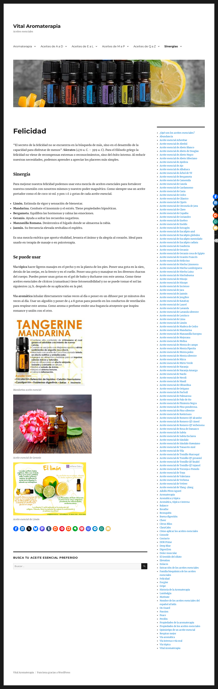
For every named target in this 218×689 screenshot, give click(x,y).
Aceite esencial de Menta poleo (176, 352)
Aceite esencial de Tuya (172, 472)
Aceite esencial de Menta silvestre (178, 355)
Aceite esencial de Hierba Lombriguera (181, 268)
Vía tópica (165, 644)
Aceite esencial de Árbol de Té (176, 173)
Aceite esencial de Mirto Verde (176, 363)
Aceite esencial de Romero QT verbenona (182, 425)
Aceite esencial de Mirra (173, 359)
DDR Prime (166, 542)
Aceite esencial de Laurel (173, 304)
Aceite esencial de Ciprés (173, 202)
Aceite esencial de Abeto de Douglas (179, 151)
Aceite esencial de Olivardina (175, 385)
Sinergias (171, 46)
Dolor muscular (168, 553)
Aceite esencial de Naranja (174, 366)
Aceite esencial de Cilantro (174, 198)
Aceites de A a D (52, 46)
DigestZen (165, 549)
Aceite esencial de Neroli (173, 377)
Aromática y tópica (170, 498)
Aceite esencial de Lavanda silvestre (179, 311)
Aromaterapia (22, 46)
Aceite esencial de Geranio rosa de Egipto (182, 253)
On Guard (165, 608)
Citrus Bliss (166, 523)
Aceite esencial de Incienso (174, 286)
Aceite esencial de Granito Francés (179, 257)
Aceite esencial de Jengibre (174, 297)
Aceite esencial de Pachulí (174, 392)
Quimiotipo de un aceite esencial (177, 629)
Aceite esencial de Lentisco (174, 315)
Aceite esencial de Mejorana (175, 337)
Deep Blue (165, 545)
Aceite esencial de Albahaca (175, 169)
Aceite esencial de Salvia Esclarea (178, 436)
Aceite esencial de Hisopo (174, 282)
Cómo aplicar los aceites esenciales (179, 531)
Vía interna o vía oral (171, 640)
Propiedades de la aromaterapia (177, 622)
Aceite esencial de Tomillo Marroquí (179, 454)
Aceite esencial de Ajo (171, 165)
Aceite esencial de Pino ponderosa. (179, 406)
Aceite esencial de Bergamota (176, 176)
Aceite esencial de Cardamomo (176, 187)
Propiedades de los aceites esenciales (180, 626)
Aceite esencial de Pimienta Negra (178, 403)
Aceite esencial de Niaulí (173, 381)
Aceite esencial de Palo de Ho (175, 399)
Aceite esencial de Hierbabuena (177, 275)
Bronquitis (165, 512)
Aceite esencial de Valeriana (175, 476)
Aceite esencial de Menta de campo (179, 344)
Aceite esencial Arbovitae (173, 140)
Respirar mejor (168, 633)
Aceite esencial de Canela (173, 184)
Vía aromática (167, 637)
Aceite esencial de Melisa (173, 341)
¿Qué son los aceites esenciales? (177, 132)
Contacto (165, 538)
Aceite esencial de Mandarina (176, 330)
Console (164, 534)
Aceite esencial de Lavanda (174, 308)
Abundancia (166, 136)
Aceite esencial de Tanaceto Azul (177, 447)
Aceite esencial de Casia (172, 191)
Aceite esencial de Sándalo (174, 439)
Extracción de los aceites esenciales (179, 567)
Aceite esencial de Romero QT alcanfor (181, 417)
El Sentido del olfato (171, 556)
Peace (163, 615)
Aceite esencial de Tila (172, 450)
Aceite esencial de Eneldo (173, 224)
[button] (15, 528)
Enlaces (164, 564)
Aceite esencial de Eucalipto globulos (180, 235)
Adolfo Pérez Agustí (170, 491)
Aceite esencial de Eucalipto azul (177, 231)
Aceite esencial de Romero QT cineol (179, 421)
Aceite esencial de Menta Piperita (178, 348)
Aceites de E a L (82, 46)
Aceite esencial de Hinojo (173, 279)
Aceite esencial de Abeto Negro (176, 154)
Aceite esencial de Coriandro (175, 216)
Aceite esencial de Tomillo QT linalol (179, 461)
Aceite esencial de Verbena (174, 480)
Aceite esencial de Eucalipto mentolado (181, 238)
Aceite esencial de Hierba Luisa (177, 271)
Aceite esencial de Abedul (173, 143)
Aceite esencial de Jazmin (173, 293)
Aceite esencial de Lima (172, 319)
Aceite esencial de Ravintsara (175, 414)
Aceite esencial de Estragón (175, 227)
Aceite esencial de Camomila (175, 180)
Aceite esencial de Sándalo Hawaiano (180, 443)
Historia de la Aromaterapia (175, 589)
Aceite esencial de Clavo (173, 209)
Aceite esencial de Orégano (174, 388)
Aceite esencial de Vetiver (173, 483)
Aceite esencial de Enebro (174, 220)
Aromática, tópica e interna (175, 502)
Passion (164, 611)
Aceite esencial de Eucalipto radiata (179, 242)
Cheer (163, 520)
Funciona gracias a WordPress (53, 672)
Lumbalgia (165, 593)
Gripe (163, 586)
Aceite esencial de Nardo (173, 374)
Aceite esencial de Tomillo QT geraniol (181, 458)
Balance (164, 505)
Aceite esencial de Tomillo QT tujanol (180, 465)
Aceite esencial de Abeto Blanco (177, 147)
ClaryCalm (165, 527)
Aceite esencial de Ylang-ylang (176, 487)
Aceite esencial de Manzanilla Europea (181, 333)
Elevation (165, 560)
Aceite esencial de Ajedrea (174, 162)
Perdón (164, 618)
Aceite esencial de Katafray (174, 301)
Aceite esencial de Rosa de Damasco (179, 428)
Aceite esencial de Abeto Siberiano (178, 158)
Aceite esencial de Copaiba (174, 213)
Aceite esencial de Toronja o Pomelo (179, 469)
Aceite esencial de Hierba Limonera (179, 264)
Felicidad (165, 578)
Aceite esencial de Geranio (174, 249)
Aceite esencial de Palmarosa (175, 396)
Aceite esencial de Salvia (173, 432)
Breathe (164, 509)
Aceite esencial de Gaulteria (175, 246)
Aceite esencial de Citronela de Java (179, 205)
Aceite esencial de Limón (173, 322)
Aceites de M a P (113, 46)
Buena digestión (169, 516)
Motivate (164, 597)
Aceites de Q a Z (144, 46)
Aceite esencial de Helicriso (175, 260)
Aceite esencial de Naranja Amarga (179, 370)
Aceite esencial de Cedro (173, 195)
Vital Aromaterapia (37, 26)
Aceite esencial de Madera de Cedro (179, 326)
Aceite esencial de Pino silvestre (177, 410)
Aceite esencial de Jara (172, 290)
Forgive (164, 582)
